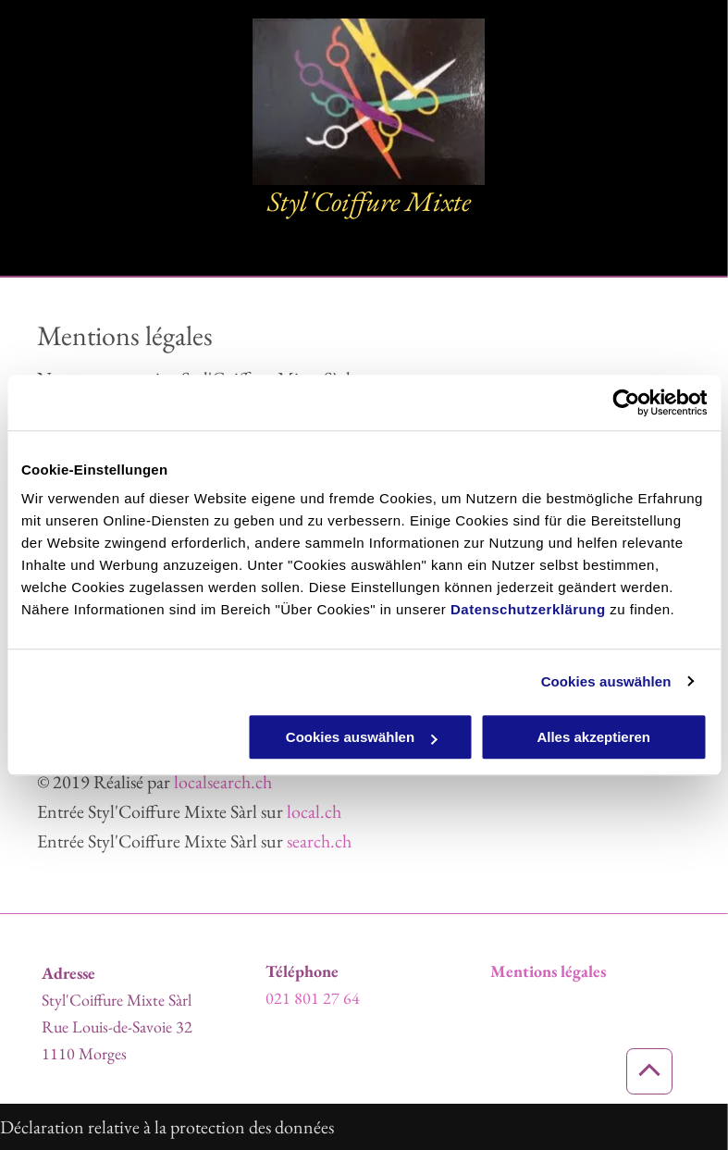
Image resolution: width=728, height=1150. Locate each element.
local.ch (314, 811)
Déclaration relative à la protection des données (167, 1127)
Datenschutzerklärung (528, 609)
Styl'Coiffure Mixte (369, 201)
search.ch (319, 841)
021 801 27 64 (312, 997)
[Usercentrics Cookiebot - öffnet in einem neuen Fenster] (626, 402)
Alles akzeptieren (593, 737)
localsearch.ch (223, 782)
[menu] (687, 139)
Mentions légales (548, 971)
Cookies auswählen (606, 681)
